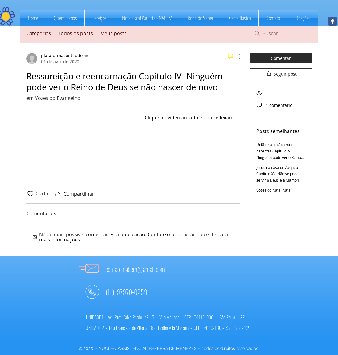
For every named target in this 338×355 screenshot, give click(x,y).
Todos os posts (75, 33)
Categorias (38, 33)
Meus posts (113, 33)
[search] (281, 33)
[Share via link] (74, 193)
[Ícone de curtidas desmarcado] (30, 193)
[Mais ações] (236, 56)
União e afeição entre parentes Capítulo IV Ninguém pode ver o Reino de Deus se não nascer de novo (278, 157)
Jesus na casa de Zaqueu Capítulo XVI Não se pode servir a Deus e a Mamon (277, 174)
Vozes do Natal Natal (274, 190)
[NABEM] (332, 21)
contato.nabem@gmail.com (135, 269)
